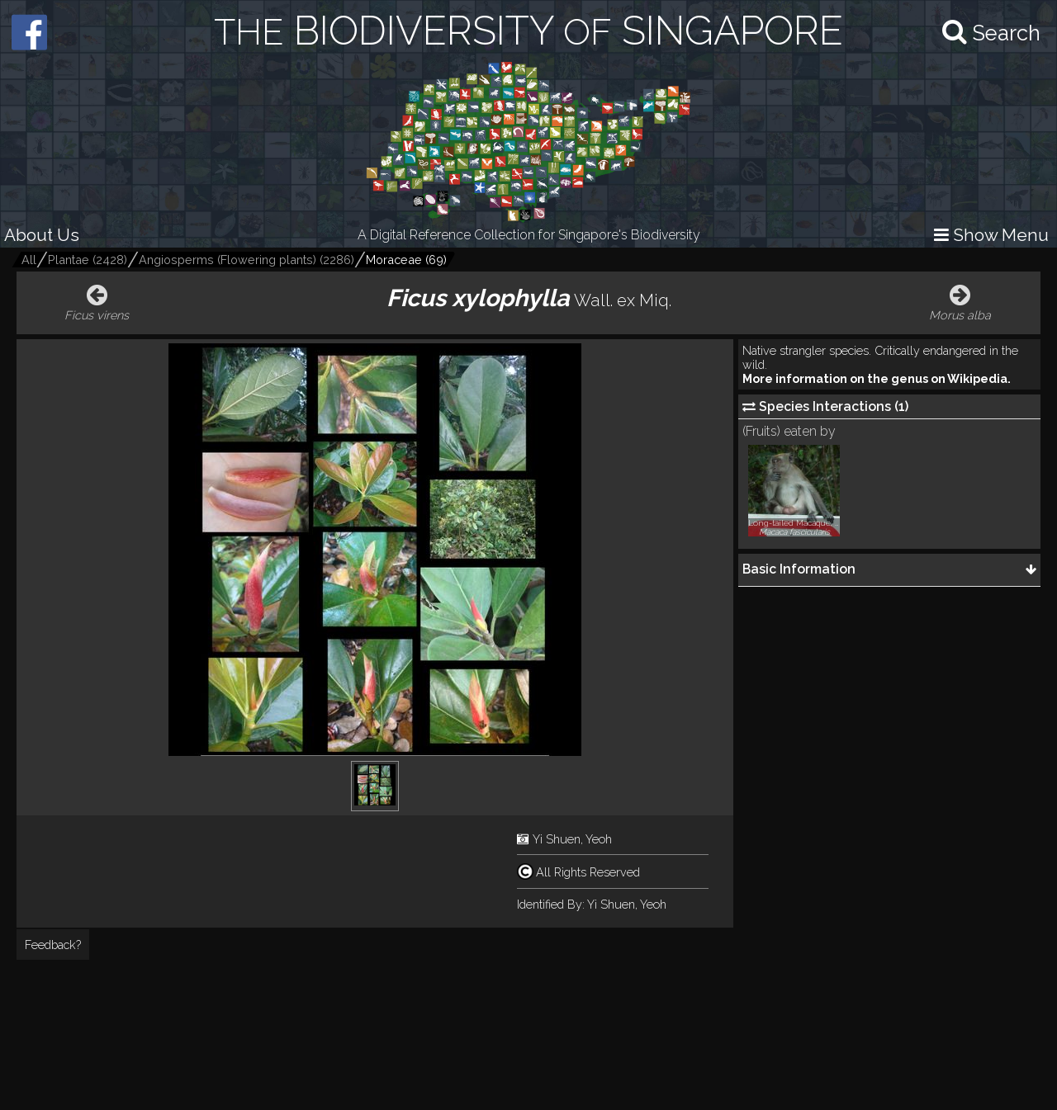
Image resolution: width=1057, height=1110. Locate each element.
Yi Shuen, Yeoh (572, 839)
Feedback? (53, 945)
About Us (41, 234)
